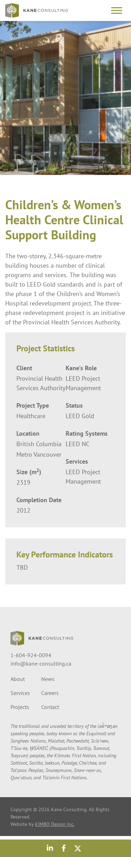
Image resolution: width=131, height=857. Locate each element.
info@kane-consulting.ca (40, 663)
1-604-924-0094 (30, 655)
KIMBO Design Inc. (54, 824)
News (47, 678)
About (17, 678)
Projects (19, 706)
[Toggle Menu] (116, 10)
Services (20, 692)
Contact (50, 706)
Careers (50, 692)
